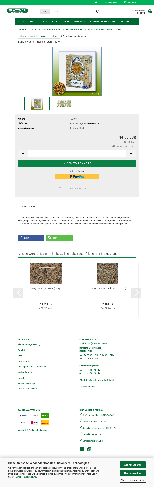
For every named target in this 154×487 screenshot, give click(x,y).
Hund (32, 21)
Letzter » (55, 36)
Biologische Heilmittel (102, 21)
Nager (65, 21)
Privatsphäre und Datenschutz (32, 366)
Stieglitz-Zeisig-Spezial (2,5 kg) (46, 288)
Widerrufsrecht (25, 372)
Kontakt (21, 378)
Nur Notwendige (132, 473)
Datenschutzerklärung (26, 477)
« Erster (23, 36)
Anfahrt (21, 350)
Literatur (79, 21)
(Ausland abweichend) (93, 123)
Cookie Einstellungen (27, 388)
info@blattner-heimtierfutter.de (100, 380)
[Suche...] (45, 11)
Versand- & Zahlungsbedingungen (33, 430)
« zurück (33, 36)
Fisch (54, 21)
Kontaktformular (87, 386)
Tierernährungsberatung (29, 344)
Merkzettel (130, 2)
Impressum (23, 361)
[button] (98, 2)
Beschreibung (29, 206)
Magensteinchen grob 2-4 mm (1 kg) (107, 288)
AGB (20, 355)
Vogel (21, 21)
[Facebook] (82, 449)
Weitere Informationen (132, 480)
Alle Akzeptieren (132, 465)
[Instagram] (89, 449)
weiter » (44, 36)
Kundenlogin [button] (112, 2)
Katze (43, 21)
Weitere (124, 21)
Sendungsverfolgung (27, 383)
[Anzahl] (77, 153)
